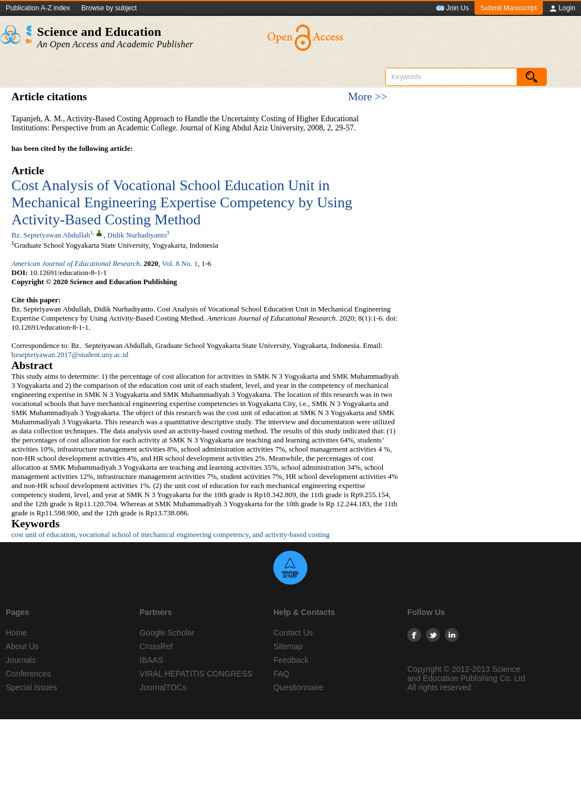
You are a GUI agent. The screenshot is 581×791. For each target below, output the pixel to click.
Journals (21, 660)
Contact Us (293, 632)
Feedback (290, 660)
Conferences (28, 673)
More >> (367, 97)
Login (562, 8)
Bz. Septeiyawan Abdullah (50, 235)
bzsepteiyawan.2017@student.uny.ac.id (69, 354)
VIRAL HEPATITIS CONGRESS (196, 673)
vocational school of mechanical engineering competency (164, 534)
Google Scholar (167, 632)
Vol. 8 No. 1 (180, 263)
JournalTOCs (163, 687)
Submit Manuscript (508, 8)
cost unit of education (43, 534)
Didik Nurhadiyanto (136, 235)
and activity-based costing (291, 534)
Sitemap (287, 646)
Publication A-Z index (38, 8)
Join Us (452, 8)
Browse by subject (109, 8)
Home (16, 632)
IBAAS (151, 660)
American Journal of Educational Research (75, 263)
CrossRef (156, 646)
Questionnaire (298, 687)
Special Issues (31, 687)
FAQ (281, 673)
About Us (22, 646)
